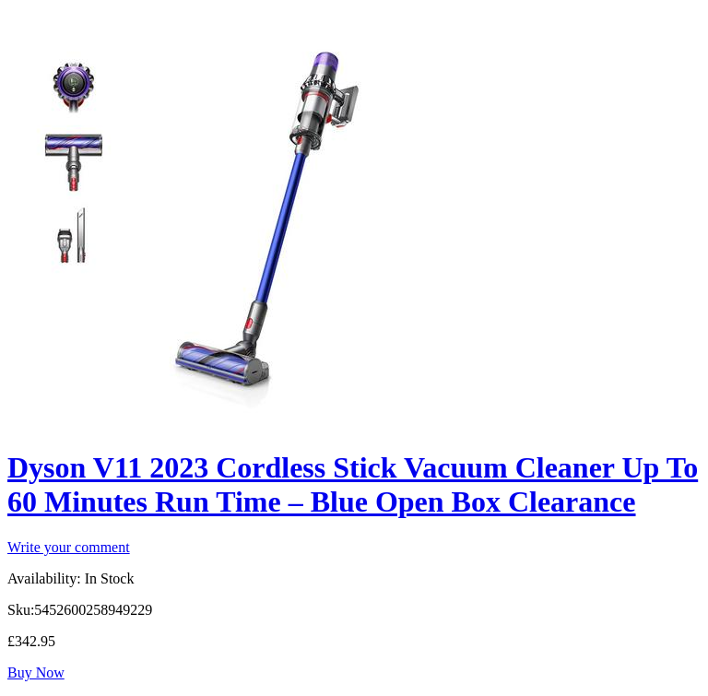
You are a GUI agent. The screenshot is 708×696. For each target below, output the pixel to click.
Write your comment (68, 547)
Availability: (44, 578)
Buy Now (36, 672)
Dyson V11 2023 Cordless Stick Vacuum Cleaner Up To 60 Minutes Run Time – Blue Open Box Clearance (352, 484)
